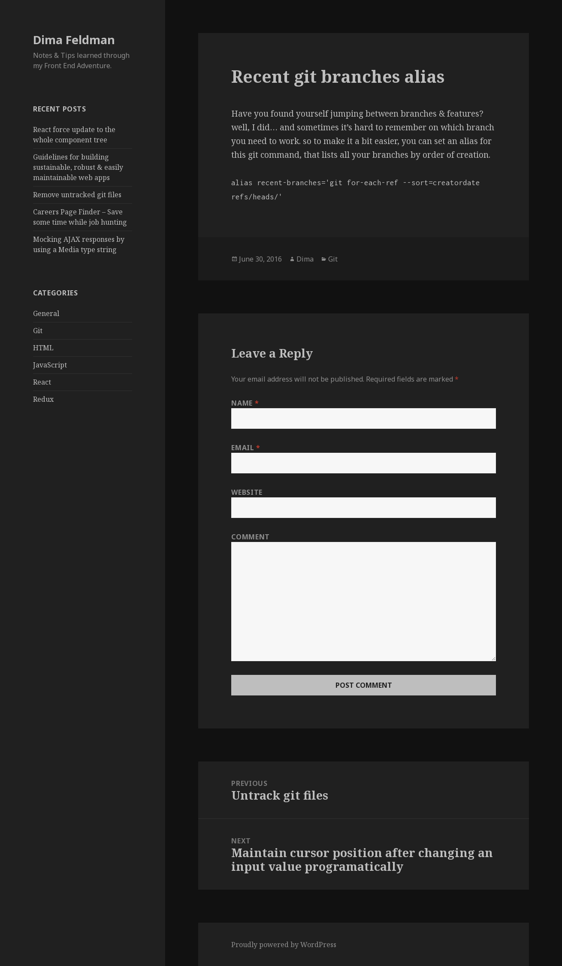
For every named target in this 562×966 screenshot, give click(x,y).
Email (245, 447)
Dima (305, 259)
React (42, 382)
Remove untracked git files (77, 194)
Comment (250, 537)
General (46, 313)
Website (246, 492)
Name (245, 403)
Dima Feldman (74, 40)
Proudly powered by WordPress (283, 944)
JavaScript (50, 365)
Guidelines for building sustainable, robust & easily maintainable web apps (78, 167)
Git (37, 330)
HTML (43, 347)
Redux (43, 399)
